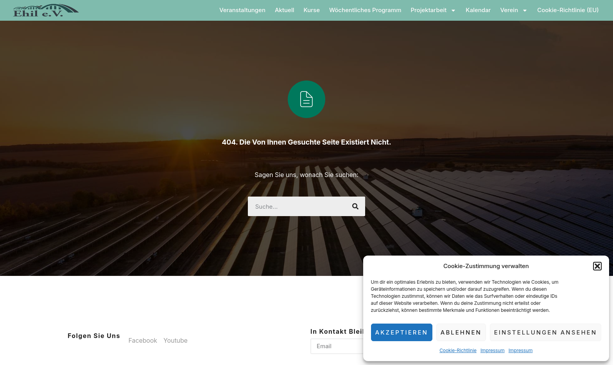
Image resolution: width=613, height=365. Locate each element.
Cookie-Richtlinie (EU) (571, 10)
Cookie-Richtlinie (458, 350)
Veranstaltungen (246, 10)
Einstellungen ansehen (545, 332)
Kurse (315, 10)
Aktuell (288, 10)
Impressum (492, 350)
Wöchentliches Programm (369, 10)
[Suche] (355, 206)
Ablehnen (461, 332)
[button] (597, 266)
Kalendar (481, 10)
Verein (517, 10)
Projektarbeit (437, 10)
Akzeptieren (401, 332)
